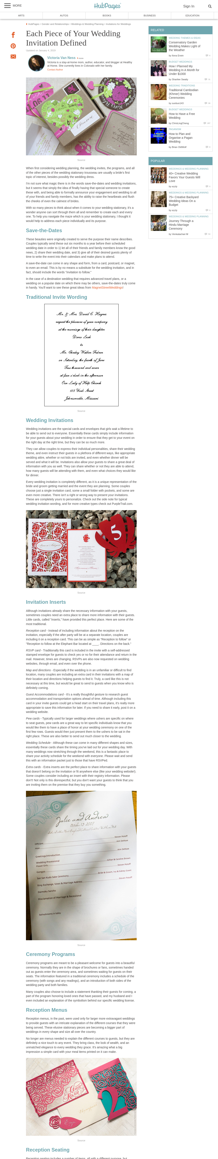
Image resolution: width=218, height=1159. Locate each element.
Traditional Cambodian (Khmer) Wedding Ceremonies (183, 94)
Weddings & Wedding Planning (189, 168)
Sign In (188, 6)
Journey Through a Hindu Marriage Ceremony (181, 224)
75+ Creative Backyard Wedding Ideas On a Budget (184, 201)
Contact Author (55, 69)
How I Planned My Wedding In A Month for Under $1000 (184, 70)
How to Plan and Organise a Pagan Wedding (180, 137)
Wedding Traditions (182, 85)
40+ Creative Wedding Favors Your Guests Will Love (184, 177)
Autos (64, 15)
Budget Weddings (180, 61)
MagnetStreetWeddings (107, 287)
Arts (21, 15)
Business (150, 15)
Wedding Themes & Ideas (185, 38)
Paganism (175, 129)
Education (192, 15)
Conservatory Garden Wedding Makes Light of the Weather (184, 46)
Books (107, 15)
